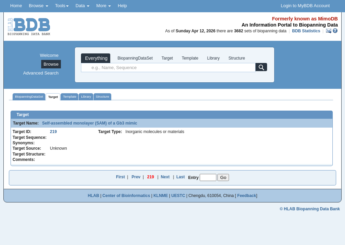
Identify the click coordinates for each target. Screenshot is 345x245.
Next (165, 177)
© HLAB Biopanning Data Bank (310, 209)
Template (190, 58)
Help (122, 5)
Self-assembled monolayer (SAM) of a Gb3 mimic (88, 123)
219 (53, 131)
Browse (38, 5)
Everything (96, 58)
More (103, 5)
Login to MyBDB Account (305, 5)
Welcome (49, 55)
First (120, 177)
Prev (136, 177)
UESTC (178, 195)
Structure (237, 58)
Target (167, 58)
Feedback (246, 195)
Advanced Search (41, 73)
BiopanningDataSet (134, 58)
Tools (62, 5)
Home (16, 5)
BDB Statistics (306, 31)
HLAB (93, 195)
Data (82, 5)
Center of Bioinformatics (126, 195)
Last (180, 177)
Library (213, 58)
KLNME (160, 195)
